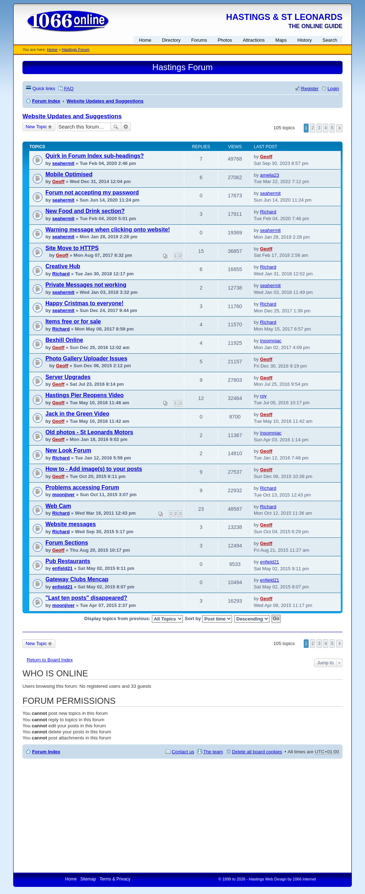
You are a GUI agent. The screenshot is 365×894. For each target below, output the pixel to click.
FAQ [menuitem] (68, 88)
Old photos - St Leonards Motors (89, 432)
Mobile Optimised (68, 174)
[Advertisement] (182, 816)
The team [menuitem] (213, 751)
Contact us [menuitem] (183, 751)
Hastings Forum (75, 49)
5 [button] (332, 127)
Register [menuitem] (310, 88)
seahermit (63, 163)
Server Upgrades (68, 377)
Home (52, 49)
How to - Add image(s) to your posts (93, 469)
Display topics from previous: (133, 619)
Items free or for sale (73, 321)
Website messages (70, 524)
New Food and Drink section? (85, 211)
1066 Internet (304, 879)
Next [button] (339, 128)
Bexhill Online (64, 340)
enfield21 (62, 568)
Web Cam (58, 506)
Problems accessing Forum (82, 487)
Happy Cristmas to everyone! (84, 303)
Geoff (266, 156)
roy (263, 396)
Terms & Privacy (114, 879)
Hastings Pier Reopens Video (84, 395)
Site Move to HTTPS (72, 248)
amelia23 (269, 175)
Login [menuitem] (333, 88)
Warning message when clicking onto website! (107, 230)
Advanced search (126, 127)
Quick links (43, 88)
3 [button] (319, 127)
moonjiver (63, 494)
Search (115, 127)
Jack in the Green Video (77, 414)
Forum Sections (66, 543)
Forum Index (46, 751)
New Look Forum (68, 450)
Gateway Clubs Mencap (76, 579)
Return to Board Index (50, 659)
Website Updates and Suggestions (72, 116)
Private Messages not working (85, 285)
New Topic (36, 126)
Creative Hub (62, 266)
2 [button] (313, 127)
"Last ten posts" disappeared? (86, 598)
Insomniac (271, 340)
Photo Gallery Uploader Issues (86, 358)
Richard (268, 211)
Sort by (208, 619)
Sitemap (88, 879)
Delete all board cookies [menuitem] (257, 751)
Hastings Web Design (268, 879)
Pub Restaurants (67, 561)
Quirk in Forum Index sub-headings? (94, 156)
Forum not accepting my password (92, 192)
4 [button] (325, 127)
